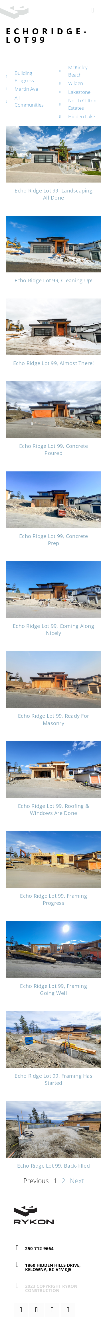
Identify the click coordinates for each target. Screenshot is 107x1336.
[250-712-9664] (17, 1247)
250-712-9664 (39, 1248)
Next (77, 1180)
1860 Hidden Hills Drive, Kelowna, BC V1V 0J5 (52, 1267)
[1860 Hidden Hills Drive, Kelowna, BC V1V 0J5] (17, 1264)
